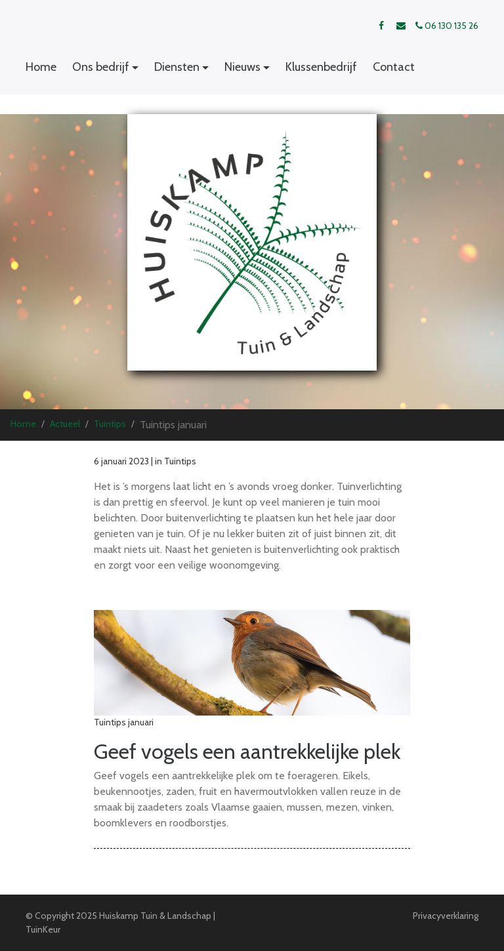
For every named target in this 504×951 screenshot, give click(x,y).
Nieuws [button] (242, 67)
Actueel (65, 424)
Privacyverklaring (445, 915)
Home (41, 67)
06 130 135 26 (446, 25)
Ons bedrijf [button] (100, 67)
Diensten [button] (177, 67)
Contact (394, 67)
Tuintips (110, 424)
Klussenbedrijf (321, 67)
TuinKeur (43, 929)
